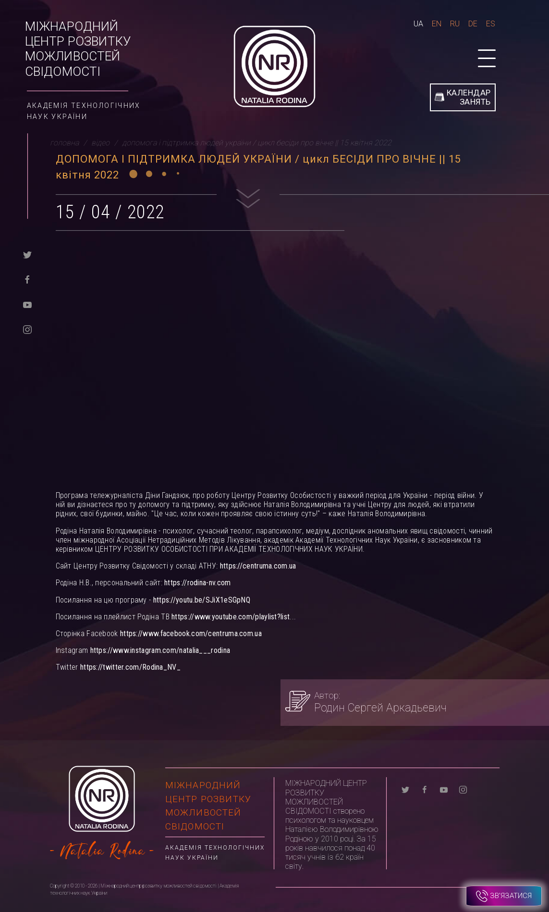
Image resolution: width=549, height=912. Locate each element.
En (436, 23)
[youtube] (27, 303)
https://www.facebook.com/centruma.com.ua (191, 633)
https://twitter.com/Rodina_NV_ (130, 667)
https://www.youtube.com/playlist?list (230, 616)
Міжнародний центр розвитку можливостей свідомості (78, 49)
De (472, 23)
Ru (455, 23)
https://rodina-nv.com (197, 582)
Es (490, 23)
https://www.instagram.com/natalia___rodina (160, 650)
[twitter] (27, 254)
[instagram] (27, 328)
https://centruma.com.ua (258, 565)
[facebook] (27, 279)
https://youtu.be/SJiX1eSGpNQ (201, 599)
